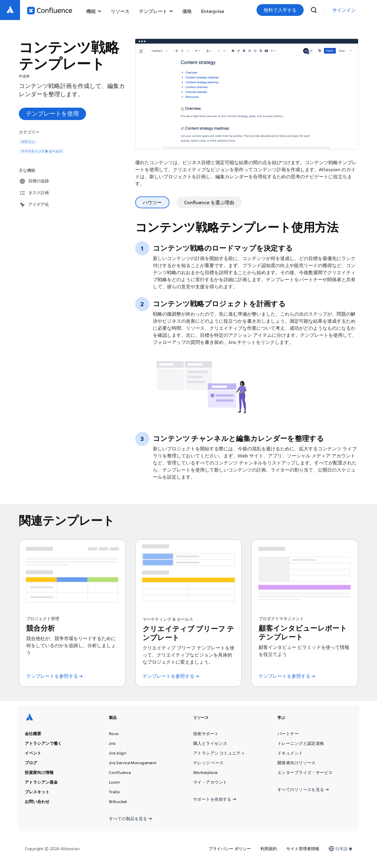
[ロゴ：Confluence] (49, 10)
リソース (120, 11)
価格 (187, 11)
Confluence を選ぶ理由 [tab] (209, 202)
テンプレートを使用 (52, 113)
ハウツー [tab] (152, 202)
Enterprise (212, 11)
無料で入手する (280, 10)
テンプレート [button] (156, 11)
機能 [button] (93, 11)
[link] (344, 10)
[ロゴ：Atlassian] (10, 10)
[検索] (313, 10)
